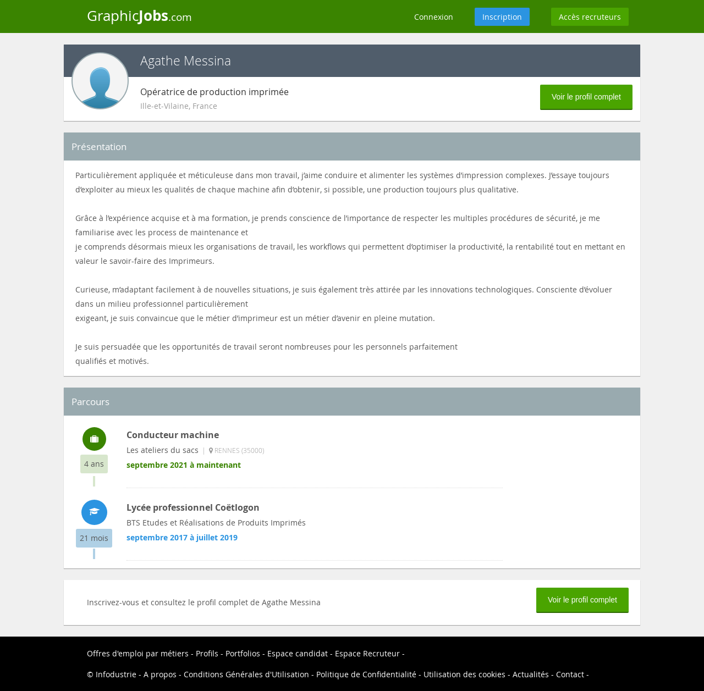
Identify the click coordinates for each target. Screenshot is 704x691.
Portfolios (243, 653)
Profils (207, 653)
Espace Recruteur (367, 653)
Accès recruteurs (590, 17)
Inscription (502, 17)
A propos (160, 674)
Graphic (139, 15)
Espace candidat (297, 653)
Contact (570, 674)
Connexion (433, 17)
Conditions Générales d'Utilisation (246, 674)
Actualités (531, 674)
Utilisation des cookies (464, 674)
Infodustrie (116, 674)
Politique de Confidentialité (366, 674)
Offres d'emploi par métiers (138, 653)
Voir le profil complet (586, 96)
